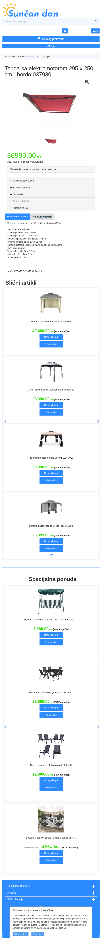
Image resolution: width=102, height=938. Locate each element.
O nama (11, 892)
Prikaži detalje (20, 934)
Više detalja (50, 344)
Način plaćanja (15, 899)
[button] (3, 420)
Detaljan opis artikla (17, 216)
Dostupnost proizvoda (21, 180)
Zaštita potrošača (19, 201)
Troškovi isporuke (19, 187)
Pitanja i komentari (42, 217)
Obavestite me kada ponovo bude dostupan (33, 169)
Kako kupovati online (18, 886)
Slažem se (38, 934)
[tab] (51, 180)
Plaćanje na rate (18, 208)
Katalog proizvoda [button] (51, 39)
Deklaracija (16, 194)
